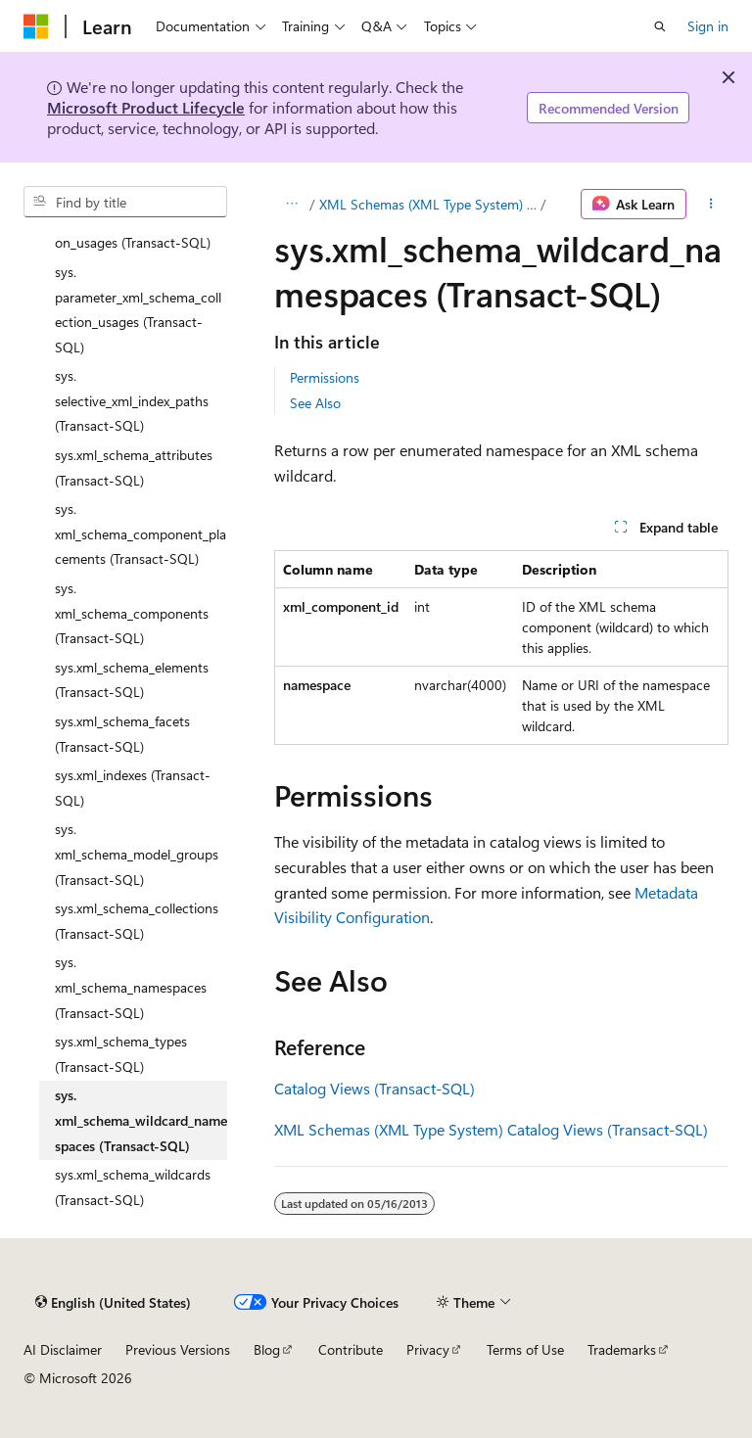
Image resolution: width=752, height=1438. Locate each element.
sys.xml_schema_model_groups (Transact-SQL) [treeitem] (136, 853)
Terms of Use (525, 1349)
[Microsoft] (36, 26)
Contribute (350, 1349)
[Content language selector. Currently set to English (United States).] (113, 1302)
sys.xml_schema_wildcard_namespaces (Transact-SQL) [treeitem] (141, 1120)
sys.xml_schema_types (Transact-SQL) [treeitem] (121, 1054)
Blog (267, 1349)
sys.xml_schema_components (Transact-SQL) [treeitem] (132, 613)
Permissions (324, 377)
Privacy (427, 1349)
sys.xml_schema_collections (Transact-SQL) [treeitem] (136, 921)
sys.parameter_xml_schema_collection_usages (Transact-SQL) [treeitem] (138, 309)
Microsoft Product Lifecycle (146, 107)
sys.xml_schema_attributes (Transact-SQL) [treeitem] (133, 467)
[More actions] (711, 204)
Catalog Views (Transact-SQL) (374, 1088)
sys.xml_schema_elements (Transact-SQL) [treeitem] (132, 680)
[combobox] (125, 201)
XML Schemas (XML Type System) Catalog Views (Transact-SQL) (428, 204)
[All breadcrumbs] (291, 204)
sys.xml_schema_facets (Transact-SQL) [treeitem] (122, 734)
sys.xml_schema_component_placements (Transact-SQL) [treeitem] (140, 533)
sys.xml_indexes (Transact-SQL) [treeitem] (133, 787)
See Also (315, 403)
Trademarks (622, 1349)
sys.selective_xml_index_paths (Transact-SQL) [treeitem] (132, 400)
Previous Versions (177, 1349)
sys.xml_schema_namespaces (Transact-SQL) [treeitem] (131, 986)
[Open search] (660, 26)
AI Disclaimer (63, 1349)
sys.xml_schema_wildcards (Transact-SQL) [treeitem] (133, 1187)
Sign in (707, 26)
